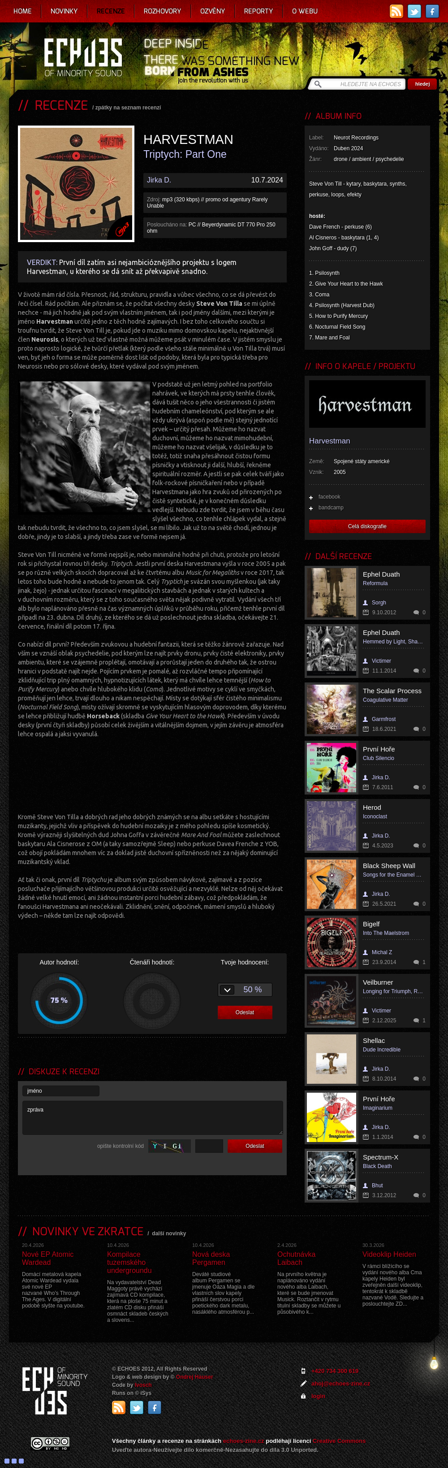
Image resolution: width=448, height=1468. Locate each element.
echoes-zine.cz (243, 1441)
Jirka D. (159, 180)
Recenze (111, 11)
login (318, 1396)
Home (22, 11)
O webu (305, 11)
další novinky (169, 1233)
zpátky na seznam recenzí (128, 107)
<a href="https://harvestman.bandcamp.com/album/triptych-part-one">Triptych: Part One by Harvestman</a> (152, 774)
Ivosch (143, 1385)
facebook (329, 497)
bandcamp (331, 507)
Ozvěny (212, 11)
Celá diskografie (367, 526)
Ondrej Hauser (194, 1377)
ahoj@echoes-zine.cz (340, 1383)
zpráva (152, 1118)
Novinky (64, 11)
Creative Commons (339, 1441)
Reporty (258, 11)
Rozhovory (162, 11)
